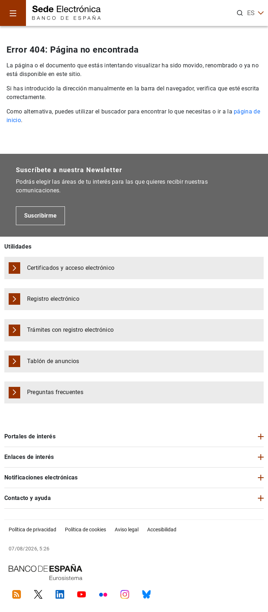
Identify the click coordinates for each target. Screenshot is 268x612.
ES (255, 13)
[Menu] (13, 13)
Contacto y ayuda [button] (27, 498)
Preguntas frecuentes (55, 392)
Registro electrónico (53, 298)
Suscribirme (40, 215)
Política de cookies (85, 529)
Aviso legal (127, 529)
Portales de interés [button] (30, 436)
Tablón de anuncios (53, 361)
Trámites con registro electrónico (70, 329)
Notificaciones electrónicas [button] (41, 477)
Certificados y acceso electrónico (71, 267)
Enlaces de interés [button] (29, 457)
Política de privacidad (32, 529)
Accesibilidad (161, 529)
